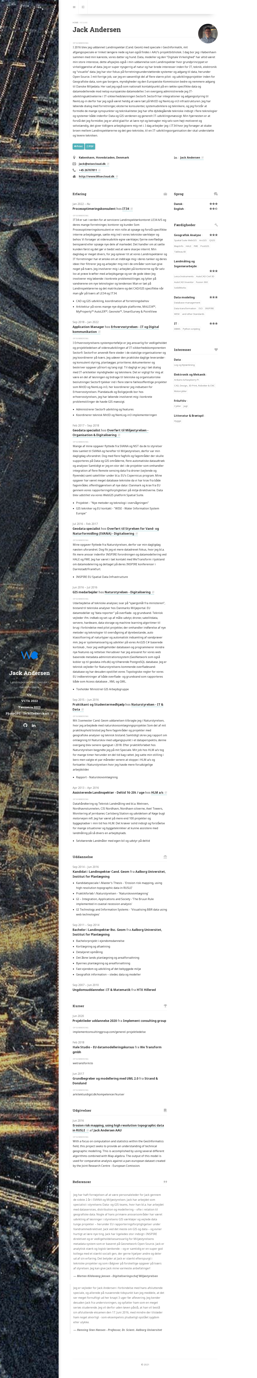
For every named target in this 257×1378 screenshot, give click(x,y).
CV (29, 695)
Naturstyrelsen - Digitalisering (128, 592)
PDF (90, 146)
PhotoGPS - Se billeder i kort (27, 713)
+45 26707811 (88, 170)
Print (78, 146)
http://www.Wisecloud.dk (96, 176)
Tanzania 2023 (29, 707)
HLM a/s (157, 793)
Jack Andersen (190, 157)
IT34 (125, 209)
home (75, 22)
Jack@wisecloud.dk (92, 164)
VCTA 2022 (29, 701)
